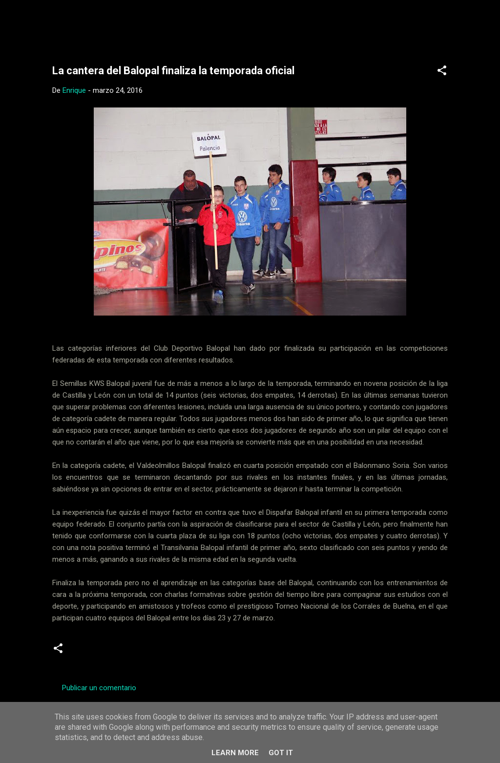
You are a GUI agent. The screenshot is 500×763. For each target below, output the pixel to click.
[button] (442, 72)
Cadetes (89, 652)
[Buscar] (461, 27)
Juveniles (173, 652)
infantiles (130, 652)
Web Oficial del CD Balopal (126, 23)
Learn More (235, 752)
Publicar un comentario (99, 687)
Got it (281, 752)
